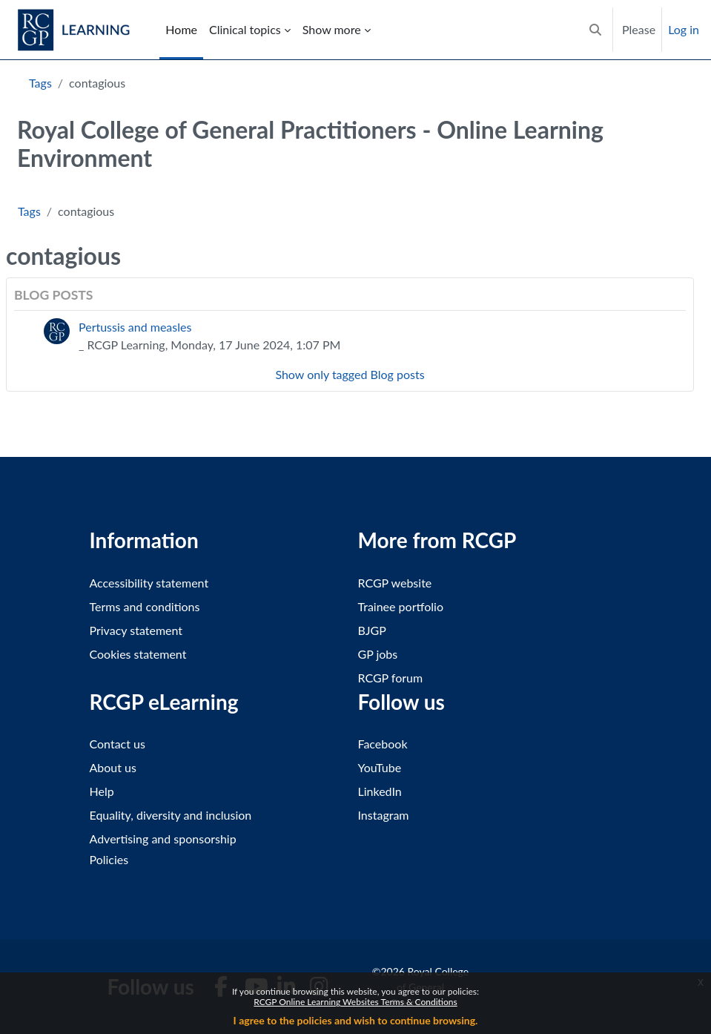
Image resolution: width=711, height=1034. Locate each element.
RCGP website (395, 583)
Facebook (383, 744)
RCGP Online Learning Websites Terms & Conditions (355, 1001)
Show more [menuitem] (331, 29)
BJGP (372, 630)
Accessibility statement (149, 583)
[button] (595, 29)
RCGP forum (390, 678)
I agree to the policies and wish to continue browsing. (356, 1020)
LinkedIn (380, 791)
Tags (40, 83)
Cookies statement (138, 654)
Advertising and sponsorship (163, 839)
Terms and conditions (145, 606)
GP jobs (378, 654)
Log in (683, 29)
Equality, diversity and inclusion (171, 815)
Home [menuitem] (181, 29)
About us (113, 767)
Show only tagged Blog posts (349, 374)
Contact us (117, 744)
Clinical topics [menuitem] (245, 29)
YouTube (380, 767)
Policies (109, 859)
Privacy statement (136, 630)
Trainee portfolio (400, 606)
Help (102, 791)
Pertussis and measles (135, 327)
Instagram (383, 815)
